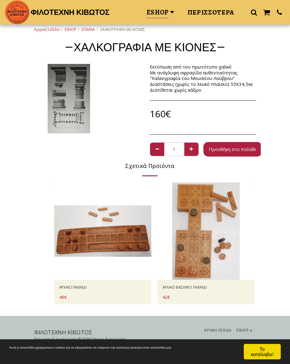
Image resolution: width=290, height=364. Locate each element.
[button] (254, 12)
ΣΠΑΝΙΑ (88, 29)
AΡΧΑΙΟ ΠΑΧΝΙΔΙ (77, 288)
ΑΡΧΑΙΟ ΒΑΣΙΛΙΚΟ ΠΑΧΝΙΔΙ (192, 288)
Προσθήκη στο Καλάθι (232, 149)
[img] (102, 231)
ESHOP (70, 29)
